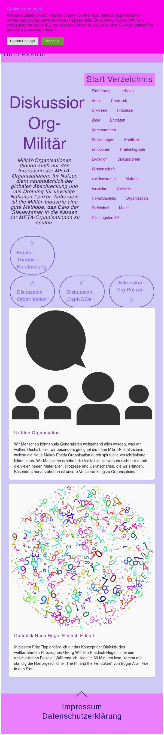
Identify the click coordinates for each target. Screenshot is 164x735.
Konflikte (131, 140)
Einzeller (99, 189)
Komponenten (104, 130)
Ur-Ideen (99, 111)
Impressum (25, 54)
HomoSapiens (104, 198)
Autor (96, 101)
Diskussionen (128, 159)
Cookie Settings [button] (22, 41)
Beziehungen (103, 140)
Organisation (137, 198)
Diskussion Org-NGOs (79, 290)
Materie (132, 179)
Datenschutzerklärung (82, 716)
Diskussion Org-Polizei (129, 291)
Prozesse (125, 111)
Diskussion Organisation (32, 290)
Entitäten (117, 120)
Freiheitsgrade (132, 150)
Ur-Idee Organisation (37, 433)
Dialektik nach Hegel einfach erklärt (54, 636)
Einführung (101, 91)
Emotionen (101, 150)
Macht (124, 208)
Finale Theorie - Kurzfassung (32, 255)
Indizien (127, 91)
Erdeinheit (100, 208)
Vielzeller (124, 189)
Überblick (119, 101)
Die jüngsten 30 (105, 218)
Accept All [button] (52, 41)
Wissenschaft (103, 169)
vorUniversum (104, 179)
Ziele (96, 120)
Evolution (100, 159)
